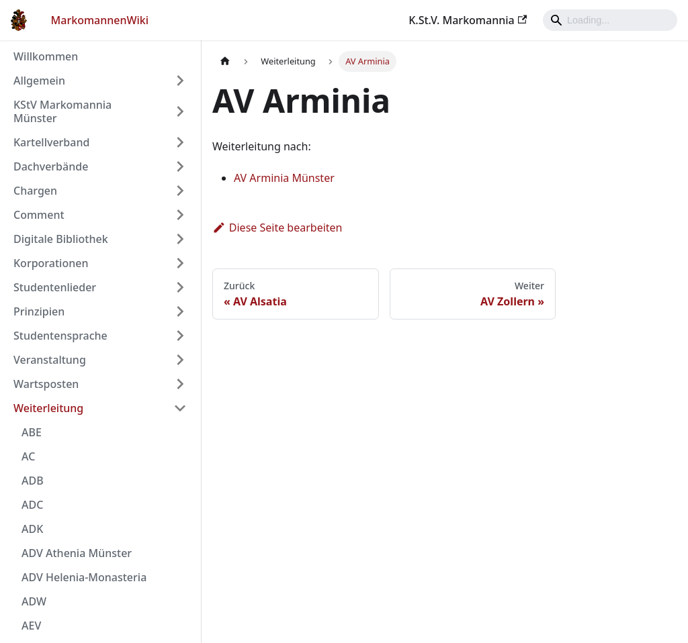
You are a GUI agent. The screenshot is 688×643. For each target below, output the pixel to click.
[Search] (610, 20)
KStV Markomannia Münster (62, 111)
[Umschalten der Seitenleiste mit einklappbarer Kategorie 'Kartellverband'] (180, 142)
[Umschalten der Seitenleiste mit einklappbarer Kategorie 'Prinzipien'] (180, 311)
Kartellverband (51, 142)
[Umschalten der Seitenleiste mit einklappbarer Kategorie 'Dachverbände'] (180, 166)
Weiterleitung (48, 408)
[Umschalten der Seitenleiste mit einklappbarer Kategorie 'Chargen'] (180, 190)
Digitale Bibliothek (60, 239)
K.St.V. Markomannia (467, 20)
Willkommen (45, 56)
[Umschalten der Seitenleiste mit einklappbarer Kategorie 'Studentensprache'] (180, 335)
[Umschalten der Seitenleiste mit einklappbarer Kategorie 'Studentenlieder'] (180, 287)
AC (28, 456)
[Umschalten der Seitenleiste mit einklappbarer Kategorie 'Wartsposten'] (180, 384)
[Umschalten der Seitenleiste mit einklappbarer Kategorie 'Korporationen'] (180, 263)
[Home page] (225, 61)
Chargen (35, 190)
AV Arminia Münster (284, 177)
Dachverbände (50, 166)
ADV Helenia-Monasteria (84, 577)
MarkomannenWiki (100, 20)
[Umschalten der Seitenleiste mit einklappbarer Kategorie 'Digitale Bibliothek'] (180, 239)
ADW (34, 601)
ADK (32, 529)
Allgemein (39, 80)
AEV (31, 625)
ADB (33, 480)
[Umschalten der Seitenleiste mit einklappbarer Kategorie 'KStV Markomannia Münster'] (180, 111)
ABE (32, 432)
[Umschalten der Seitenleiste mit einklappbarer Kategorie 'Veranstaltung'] (180, 359)
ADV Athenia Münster (77, 553)
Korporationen (50, 263)
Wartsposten (46, 384)
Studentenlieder (54, 287)
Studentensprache (60, 335)
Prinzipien (38, 311)
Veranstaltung (49, 359)
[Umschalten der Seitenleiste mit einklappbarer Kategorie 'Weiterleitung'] (180, 408)
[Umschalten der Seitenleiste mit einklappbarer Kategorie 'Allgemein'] (180, 80)
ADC (32, 504)
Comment (38, 214)
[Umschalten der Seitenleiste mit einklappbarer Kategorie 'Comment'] (180, 215)
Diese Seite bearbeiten (277, 227)
